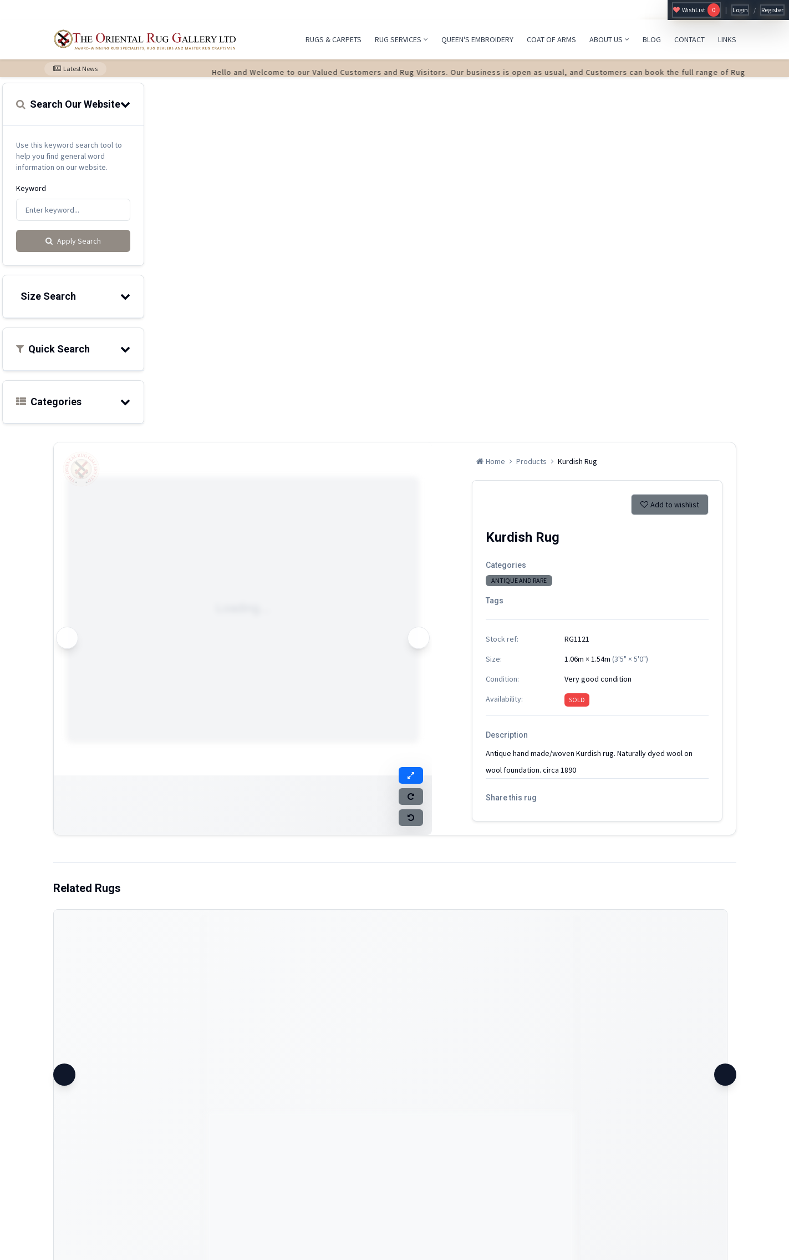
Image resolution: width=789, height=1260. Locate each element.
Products (531, 461)
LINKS (727, 39)
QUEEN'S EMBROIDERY (477, 39)
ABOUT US (609, 39)
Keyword (31, 188)
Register (772, 10)
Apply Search (73, 241)
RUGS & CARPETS (334, 39)
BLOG (652, 39)
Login (740, 10)
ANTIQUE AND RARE (519, 580)
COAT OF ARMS (551, 39)
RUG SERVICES (401, 39)
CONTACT (689, 39)
